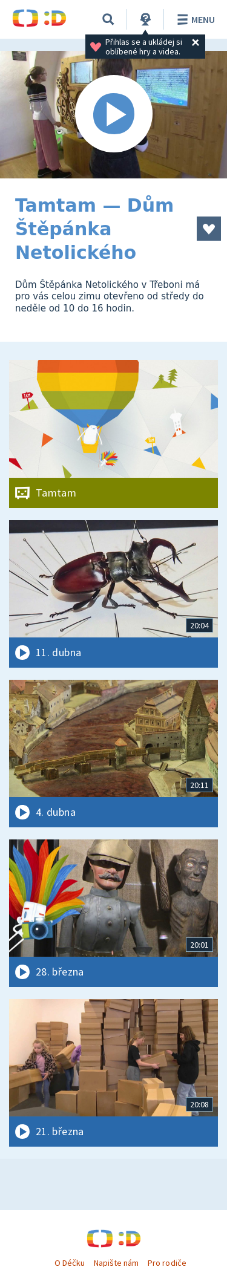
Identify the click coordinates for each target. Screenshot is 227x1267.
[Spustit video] (113, 114)
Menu (194, 19)
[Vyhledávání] (108, 19)
